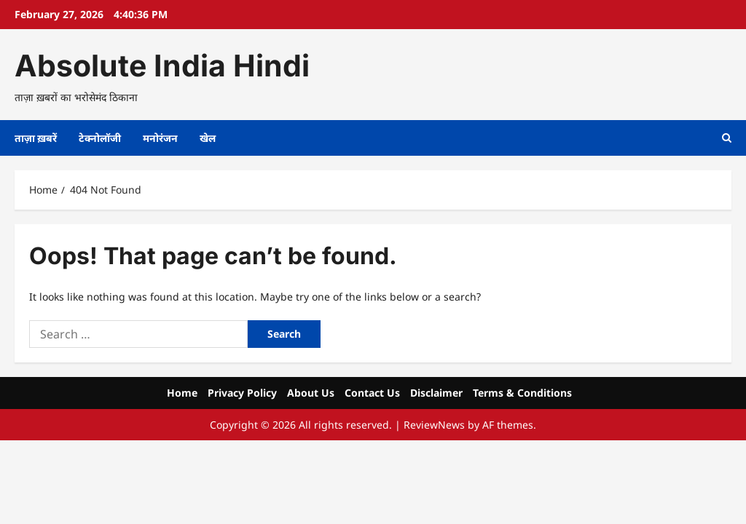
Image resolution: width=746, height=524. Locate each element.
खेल (208, 138)
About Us (310, 393)
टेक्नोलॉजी (100, 138)
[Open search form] (726, 138)
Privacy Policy (242, 393)
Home (182, 393)
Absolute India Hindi (162, 65)
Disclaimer (436, 393)
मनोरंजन (160, 138)
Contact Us (372, 393)
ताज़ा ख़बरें (36, 138)
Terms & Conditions (522, 393)
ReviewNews (434, 425)
